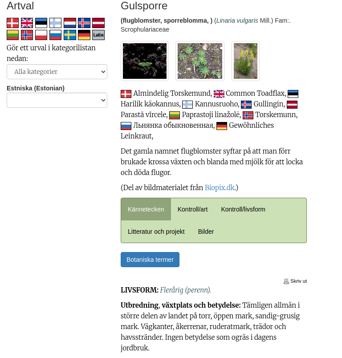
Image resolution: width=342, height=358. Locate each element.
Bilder (206, 231)
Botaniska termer (150, 259)
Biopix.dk (220, 187)
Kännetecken (146, 209)
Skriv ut (295, 281)
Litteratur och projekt (156, 231)
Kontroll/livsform (243, 209)
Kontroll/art (193, 209)
